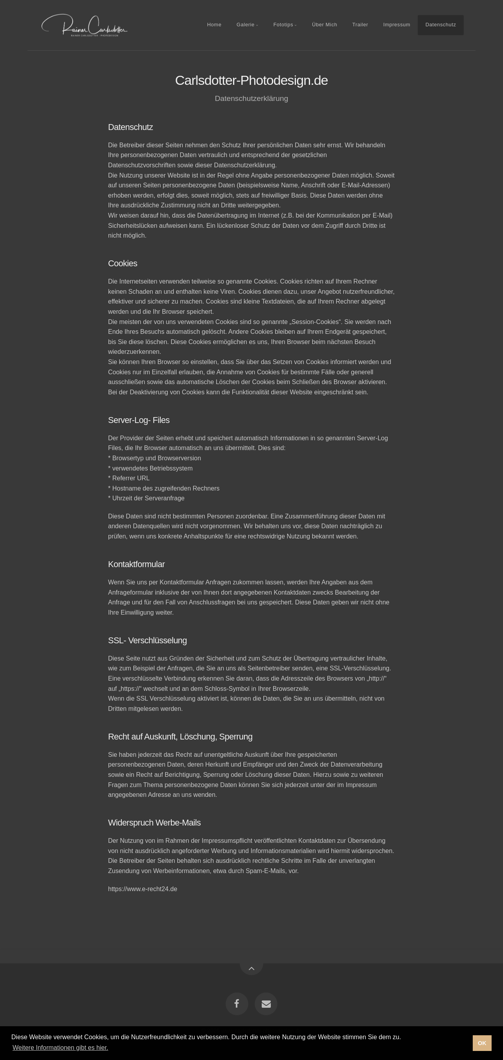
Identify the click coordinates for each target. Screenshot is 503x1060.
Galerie (246, 25)
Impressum (396, 25)
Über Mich (324, 25)
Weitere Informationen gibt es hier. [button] (60, 1047)
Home (214, 25)
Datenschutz (441, 25)
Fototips (284, 25)
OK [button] (482, 1043)
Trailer (360, 25)
